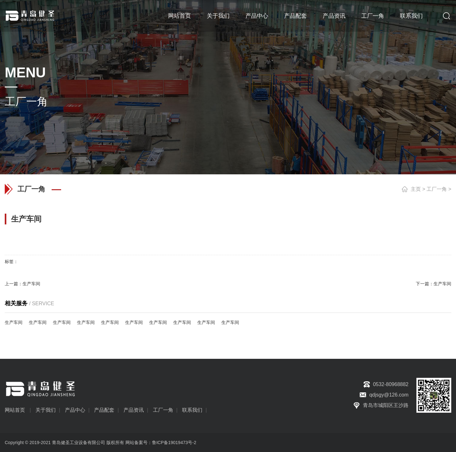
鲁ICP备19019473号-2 (174, 442)
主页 (416, 189)
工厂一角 (372, 16)
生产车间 (31, 283)
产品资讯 (334, 16)
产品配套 (295, 16)
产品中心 (256, 16)
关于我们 (218, 16)
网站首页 (179, 16)
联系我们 (411, 16)
